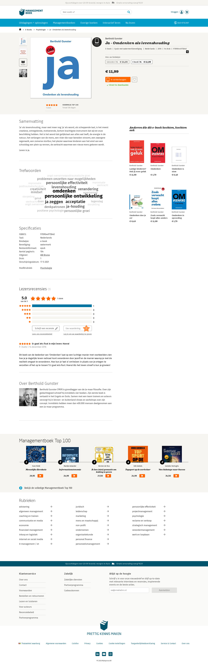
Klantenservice (27, 573)
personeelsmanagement (92, 544)
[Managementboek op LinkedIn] (97, 654)
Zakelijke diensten (73, 579)
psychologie (148, 516)
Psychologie (41, 30)
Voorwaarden (25, 590)
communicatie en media (35, 520)
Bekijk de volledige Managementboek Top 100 (48, 487)
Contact (23, 585)
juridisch (92, 506)
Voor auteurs (25, 607)
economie (35, 525)
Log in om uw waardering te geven (78, 334)
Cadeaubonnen (71, 590)
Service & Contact (168, 643)
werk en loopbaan (148, 534)
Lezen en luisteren (28, 601)
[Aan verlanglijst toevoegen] (134, 79)
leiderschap (92, 511)
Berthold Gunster (113, 38)
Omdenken (156, 169)
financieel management (35, 530)
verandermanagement (148, 530)
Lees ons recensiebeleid (42, 334)
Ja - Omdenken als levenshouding (62, 30)
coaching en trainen (35, 516)
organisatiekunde (92, 534)
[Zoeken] (93, 12)
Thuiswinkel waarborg (30, 643)
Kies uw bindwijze (112, 57)
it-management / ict (35, 544)
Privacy (87, 643)
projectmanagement (148, 511)
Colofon (75, 643)
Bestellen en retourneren (31, 596)
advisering (35, 506)
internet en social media (35, 539)
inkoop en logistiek (35, 534)
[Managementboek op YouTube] (104, 654)
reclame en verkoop (148, 520)
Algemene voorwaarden (56, 643)
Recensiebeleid (26, 612)
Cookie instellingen (117, 643)
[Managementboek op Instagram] (110, 654)
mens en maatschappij (92, 520)
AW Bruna (45, 255)
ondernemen (92, 530)
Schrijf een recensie (44, 328)
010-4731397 (183, 23)
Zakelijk (68, 573)
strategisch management (148, 525)
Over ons (23, 579)
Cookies (99, 643)
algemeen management (35, 511)
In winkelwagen (118, 79)
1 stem (48, 108)
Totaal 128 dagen (69, 108)
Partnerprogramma (28, 617)
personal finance (92, 539)
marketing (92, 516)
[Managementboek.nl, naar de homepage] (31, 15)
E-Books (28, 30)
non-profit (92, 525)
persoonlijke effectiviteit (148, 506)
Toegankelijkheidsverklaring (143, 643)
